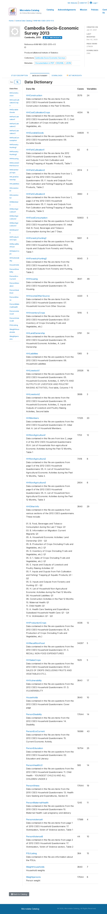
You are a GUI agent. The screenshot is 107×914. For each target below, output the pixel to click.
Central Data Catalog (23, 21)
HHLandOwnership (35, 333)
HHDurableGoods (35, 133)
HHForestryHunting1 (36, 238)
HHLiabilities (14, 184)
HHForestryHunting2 (36, 258)
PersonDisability (34, 714)
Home (11, 21)
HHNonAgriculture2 (36, 459)
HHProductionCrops (36, 622)
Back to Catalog (19, 894)
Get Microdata (53, 37)
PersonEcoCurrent (35, 731)
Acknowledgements (67, 10)
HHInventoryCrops (35, 312)
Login (93, 3)
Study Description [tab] (19, 75)
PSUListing (14, 325)
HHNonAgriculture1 (35, 435)
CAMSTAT (83, 3)
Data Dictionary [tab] (39, 76)
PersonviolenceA (34, 819)
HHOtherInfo (32, 506)
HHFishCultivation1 (35, 149)
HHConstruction (34, 95)
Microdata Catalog (29, 10)
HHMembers (32, 418)
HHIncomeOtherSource (38, 296)
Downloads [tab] (57, 75)
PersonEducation (34, 748)
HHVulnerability (34, 680)
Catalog (50, 10)
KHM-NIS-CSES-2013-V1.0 (44, 21)
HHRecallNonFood (35, 643)
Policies (94, 10)
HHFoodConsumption (36, 217)
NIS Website (72, 3)
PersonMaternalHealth (37, 802)
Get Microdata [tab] (74, 75)
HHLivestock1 (33, 370)
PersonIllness (32, 785)
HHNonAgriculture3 (36, 482)
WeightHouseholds (35, 867)
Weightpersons (33, 877)
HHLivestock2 (33, 394)
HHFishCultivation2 (35, 170)
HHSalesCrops (33, 660)
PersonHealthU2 (34, 765)
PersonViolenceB (34, 836)
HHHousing (14, 158)
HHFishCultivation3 (35, 194)
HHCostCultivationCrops (14, 102)
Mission (83, 10)
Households (14, 265)
